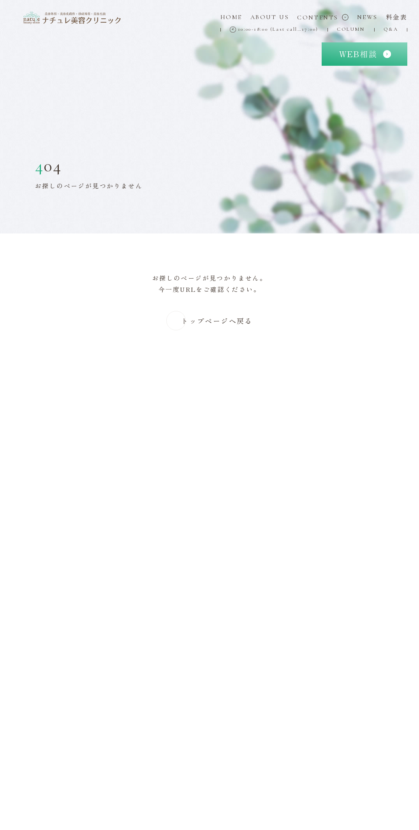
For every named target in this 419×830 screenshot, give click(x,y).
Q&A (391, 29)
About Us (269, 17)
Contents (323, 17)
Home (231, 17)
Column (350, 29)
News (367, 17)
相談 (358, 54)
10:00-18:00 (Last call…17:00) (274, 29)
